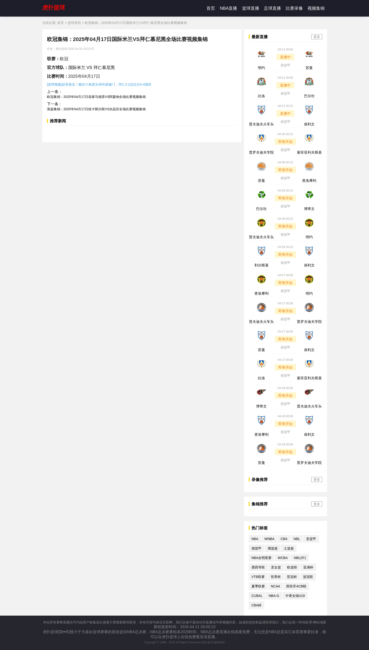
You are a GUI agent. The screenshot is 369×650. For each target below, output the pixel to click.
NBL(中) (300, 558)
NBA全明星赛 (262, 558)
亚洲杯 (308, 567)
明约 (261, 68)
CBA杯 (257, 605)
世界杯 (276, 577)
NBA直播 (228, 8)
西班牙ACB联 (296, 586)
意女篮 (276, 567)
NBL (297, 539)
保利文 (309, 124)
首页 (210, 8)
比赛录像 (294, 8)
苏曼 (309, 68)
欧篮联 (292, 567)
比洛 (261, 96)
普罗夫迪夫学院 (261, 152)
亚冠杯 (292, 577)
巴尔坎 (309, 96)
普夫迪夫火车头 (261, 124)
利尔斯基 (261, 265)
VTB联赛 (258, 577)
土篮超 (289, 548)
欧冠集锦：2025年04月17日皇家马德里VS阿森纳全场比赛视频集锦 (96, 97)
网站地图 (319, 622)
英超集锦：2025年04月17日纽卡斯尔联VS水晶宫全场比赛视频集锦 (96, 109)
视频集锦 (316, 8)
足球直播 (272, 8)
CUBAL (257, 596)
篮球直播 (250, 8)
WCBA (283, 558)
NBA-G (274, 596)
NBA (255, 539)
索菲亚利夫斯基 (309, 152)
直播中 (285, 57)
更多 (316, 37)
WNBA (269, 539)
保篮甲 (285, 65)
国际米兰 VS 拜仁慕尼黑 (91, 67)
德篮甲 (257, 548)
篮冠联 (308, 577)
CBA (283, 539)
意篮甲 (311, 539)
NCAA (275, 586)
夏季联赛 (258, 586)
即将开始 (285, 142)
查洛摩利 (309, 181)
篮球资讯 (74, 23)
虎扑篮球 (53, 7)
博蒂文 (309, 209)
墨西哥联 (258, 567)
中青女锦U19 (295, 596)
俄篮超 (273, 548)
